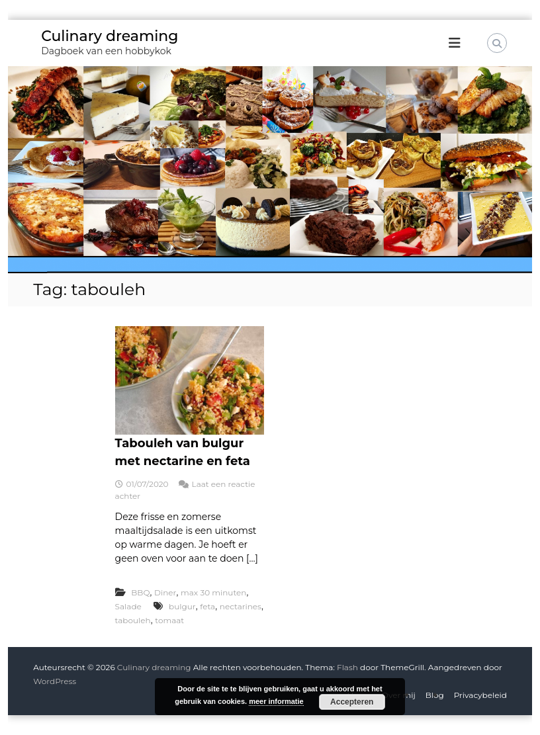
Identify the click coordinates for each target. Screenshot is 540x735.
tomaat (169, 620)
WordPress (54, 681)
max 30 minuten (213, 592)
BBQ (140, 592)
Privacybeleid (480, 695)
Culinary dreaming (109, 36)
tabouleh (133, 620)
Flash (347, 667)
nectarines (240, 606)
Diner (165, 592)
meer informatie (276, 701)
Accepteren (351, 702)
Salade (128, 606)
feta (207, 606)
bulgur (182, 606)
